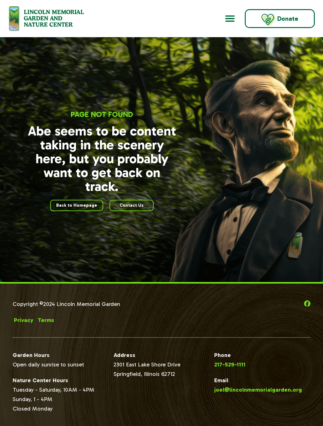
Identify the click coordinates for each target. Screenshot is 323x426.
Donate (279, 20)
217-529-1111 (229, 364)
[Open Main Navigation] (230, 18)
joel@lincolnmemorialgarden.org (258, 389)
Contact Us (132, 205)
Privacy (23, 320)
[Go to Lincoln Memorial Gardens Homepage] (54, 18)
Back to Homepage (76, 205)
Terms (46, 320)
